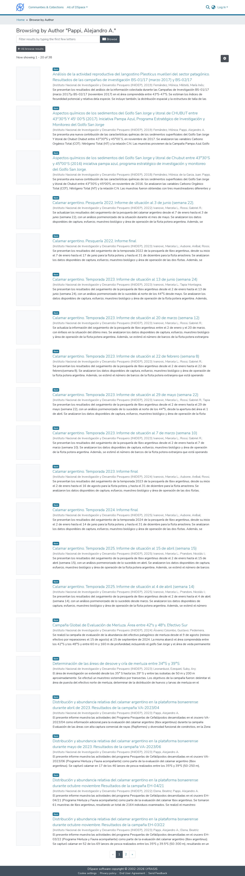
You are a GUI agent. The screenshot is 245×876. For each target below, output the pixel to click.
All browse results (31, 49)
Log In (221, 7)
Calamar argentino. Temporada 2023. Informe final (95, 471)
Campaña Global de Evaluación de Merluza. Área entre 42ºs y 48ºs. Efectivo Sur (120, 625)
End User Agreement (132, 873)
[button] (213, 7)
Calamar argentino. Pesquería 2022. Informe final (94, 241)
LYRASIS (151, 869)
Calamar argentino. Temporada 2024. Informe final (95, 510)
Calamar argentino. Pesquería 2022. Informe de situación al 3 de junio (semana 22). (123, 202)
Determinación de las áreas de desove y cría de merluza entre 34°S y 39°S (116, 663)
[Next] (132, 854)
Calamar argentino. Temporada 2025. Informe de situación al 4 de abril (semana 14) (123, 586)
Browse (109, 39)
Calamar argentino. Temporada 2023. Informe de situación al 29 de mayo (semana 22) (125, 394)
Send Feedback (157, 873)
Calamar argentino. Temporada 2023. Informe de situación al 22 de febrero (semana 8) (126, 356)
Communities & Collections (46, 7)
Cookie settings (87, 873)
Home (20, 20)
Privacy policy (108, 873)
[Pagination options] (225, 58)
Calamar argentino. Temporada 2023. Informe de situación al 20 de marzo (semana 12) (126, 317)
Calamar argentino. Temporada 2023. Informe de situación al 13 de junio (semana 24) (125, 279)
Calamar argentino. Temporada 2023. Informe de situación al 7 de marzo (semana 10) (125, 433)
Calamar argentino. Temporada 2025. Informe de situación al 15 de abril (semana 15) (125, 548)
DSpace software (99, 869)
